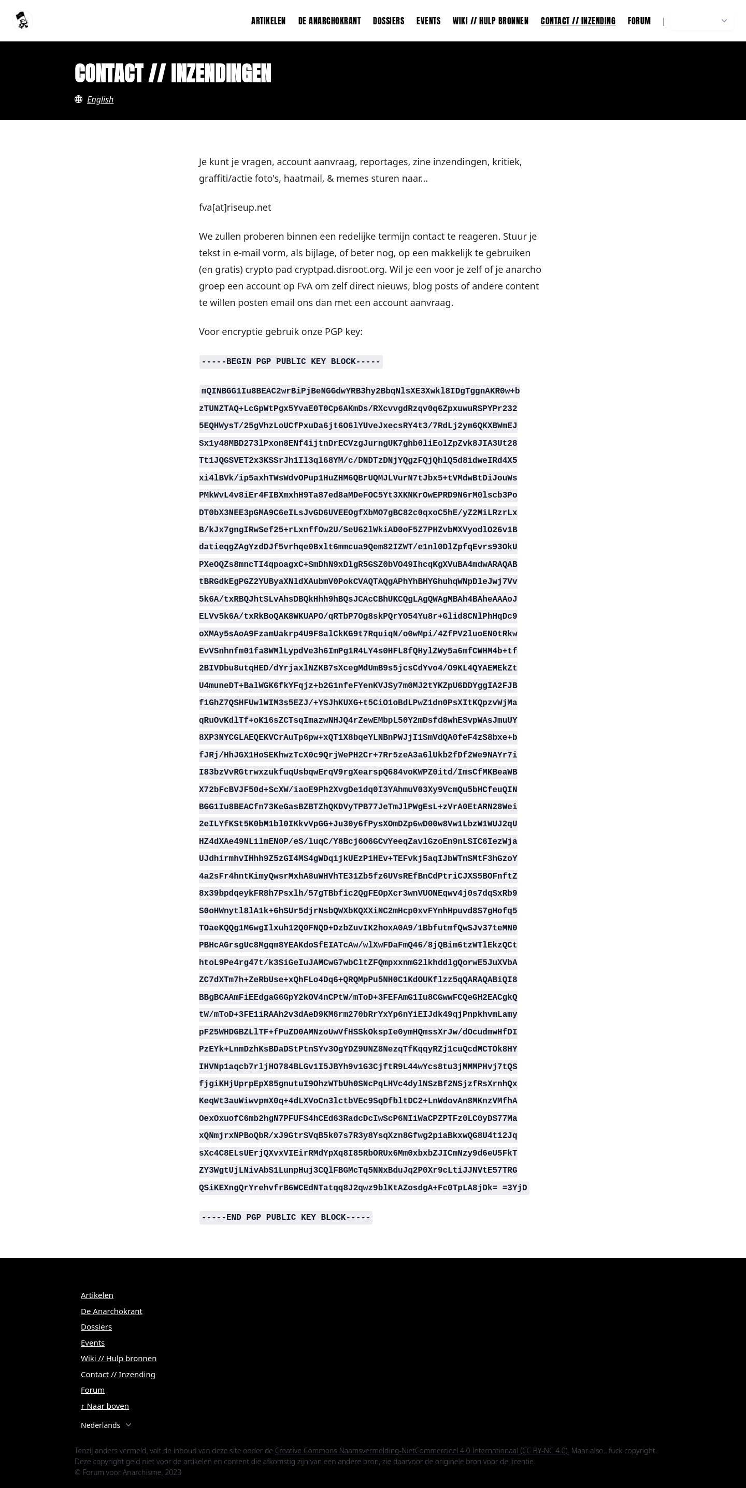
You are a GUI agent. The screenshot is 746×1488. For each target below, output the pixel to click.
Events (428, 20)
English (100, 99)
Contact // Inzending (578, 20)
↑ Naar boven (105, 1406)
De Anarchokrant (329, 20)
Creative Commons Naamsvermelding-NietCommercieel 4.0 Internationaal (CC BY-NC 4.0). (422, 1450)
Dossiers (388, 20)
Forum (639, 20)
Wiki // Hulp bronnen (490, 20)
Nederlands (703, 21)
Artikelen (268, 20)
